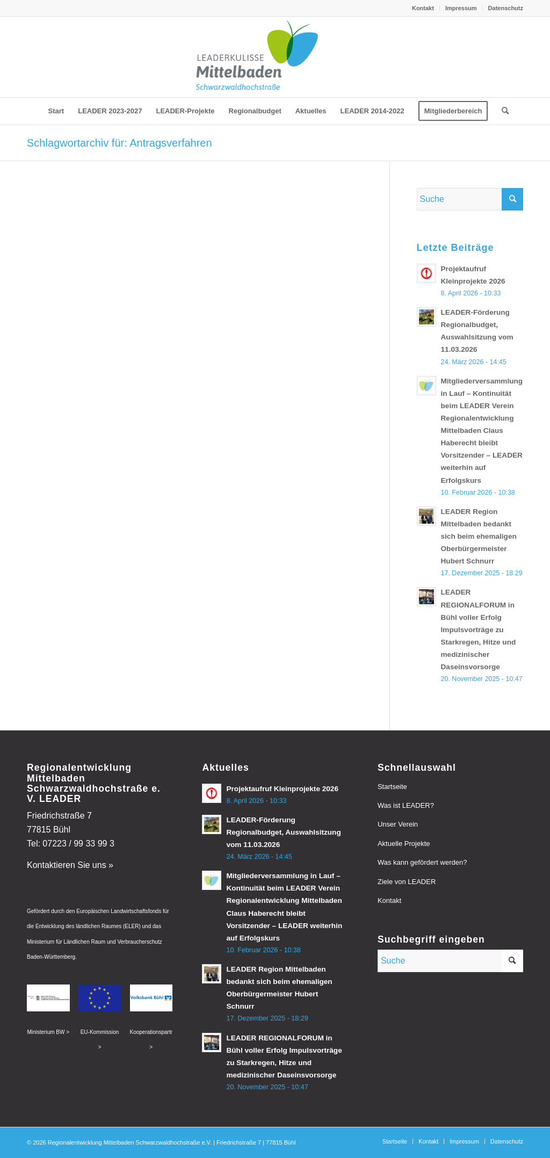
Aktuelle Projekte (404, 843)
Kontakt (423, 8)
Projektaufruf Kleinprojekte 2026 (282, 789)
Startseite (392, 787)
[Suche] (502, 111)
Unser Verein (398, 824)
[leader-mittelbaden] (274, 57)
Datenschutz (505, 8)
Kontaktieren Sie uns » (70, 865)
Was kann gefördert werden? (422, 862)
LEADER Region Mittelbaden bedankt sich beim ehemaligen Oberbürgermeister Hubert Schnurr (479, 536)
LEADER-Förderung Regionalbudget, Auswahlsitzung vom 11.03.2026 (283, 832)
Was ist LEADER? (406, 805)
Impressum (461, 8)
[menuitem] (423, 8)
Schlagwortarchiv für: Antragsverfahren (119, 143)
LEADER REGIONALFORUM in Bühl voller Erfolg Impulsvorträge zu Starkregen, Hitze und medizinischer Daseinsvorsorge (478, 629)
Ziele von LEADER (407, 882)
